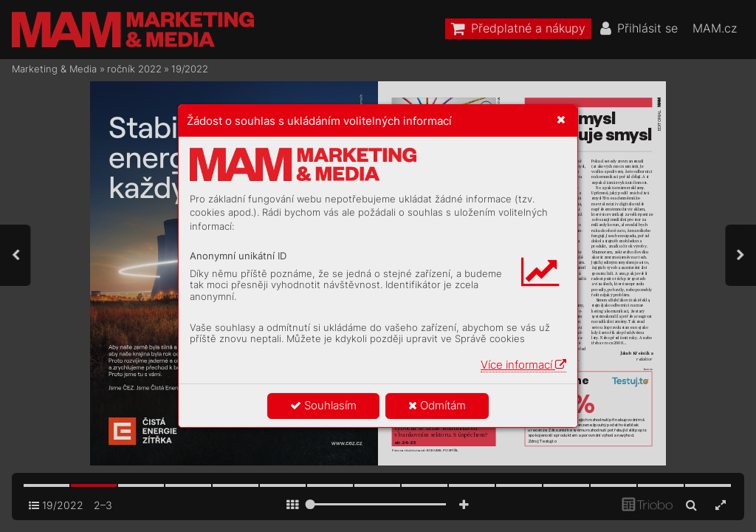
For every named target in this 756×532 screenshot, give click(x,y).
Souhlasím (323, 405)
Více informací (523, 365)
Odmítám (437, 405)
